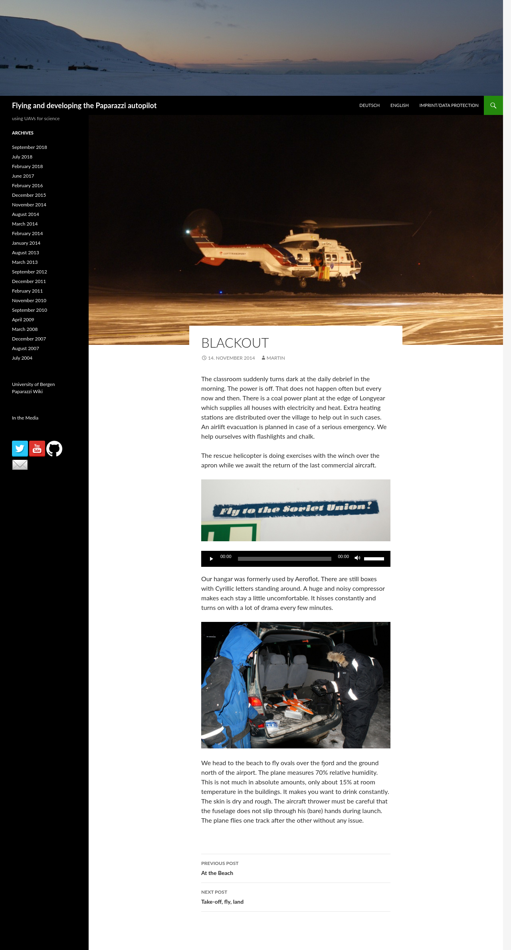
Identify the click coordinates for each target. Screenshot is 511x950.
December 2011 (29, 281)
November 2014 (29, 205)
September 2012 (29, 272)
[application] (295, 559)
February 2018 (27, 166)
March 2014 (25, 224)
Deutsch (369, 105)
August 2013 (25, 252)
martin (276, 358)
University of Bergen (33, 384)
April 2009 (23, 320)
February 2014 (27, 233)
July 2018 (22, 157)
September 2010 (29, 310)
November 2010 (29, 300)
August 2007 (25, 348)
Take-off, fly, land (295, 896)
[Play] (212, 559)
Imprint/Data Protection (449, 105)
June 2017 (23, 176)
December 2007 (29, 339)
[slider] (285, 559)
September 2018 (29, 147)
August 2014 (25, 214)
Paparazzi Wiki (27, 391)
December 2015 (29, 195)
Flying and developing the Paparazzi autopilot (84, 105)
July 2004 (22, 358)
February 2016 (27, 185)
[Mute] (358, 559)
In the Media (25, 418)
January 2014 (26, 243)
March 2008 (25, 329)
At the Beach (295, 867)
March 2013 (25, 262)
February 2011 (27, 291)
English (399, 105)
